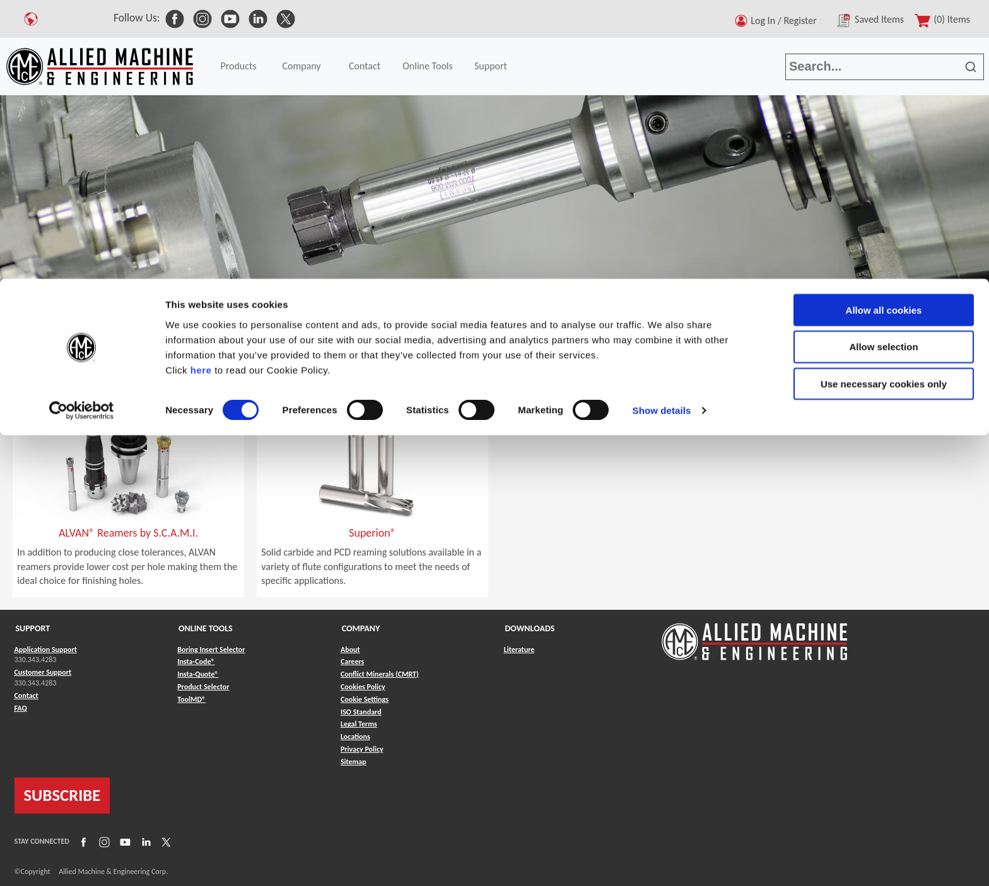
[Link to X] (164, 841)
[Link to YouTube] (123, 841)
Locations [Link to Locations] (355, 736)
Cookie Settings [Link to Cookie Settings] (365, 699)
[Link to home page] (754, 635)
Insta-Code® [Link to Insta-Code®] (195, 661)
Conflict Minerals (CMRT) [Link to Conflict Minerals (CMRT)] (380, 674)
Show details (662, 132)
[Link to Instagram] (102, 841)
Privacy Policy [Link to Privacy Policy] (362, 749)
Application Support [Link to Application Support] (46, 649)
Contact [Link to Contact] (26, 695)
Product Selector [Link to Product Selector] (203, 686)
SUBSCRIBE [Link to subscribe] (62, 795)
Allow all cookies (884, 31)
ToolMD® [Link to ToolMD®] (191, 699)
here (201, 91)
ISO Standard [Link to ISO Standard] (361, 712)
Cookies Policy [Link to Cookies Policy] (363, 686)
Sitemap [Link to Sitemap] (353, 761)
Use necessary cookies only (884, 105)
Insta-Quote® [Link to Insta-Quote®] (197, 674)
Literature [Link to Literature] (519, 649)
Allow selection (883, 68)
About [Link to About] (350, 649)
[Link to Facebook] (82, 841)
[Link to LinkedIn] (144, 841)
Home (18, 328)
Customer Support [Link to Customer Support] (43, 672)
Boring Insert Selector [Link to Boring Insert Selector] (211, 649)
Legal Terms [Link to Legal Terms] (359, 724)
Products (64, 328)
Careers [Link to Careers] (352, 661)
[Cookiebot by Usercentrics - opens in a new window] (81, 132)
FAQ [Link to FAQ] (21, 708)
